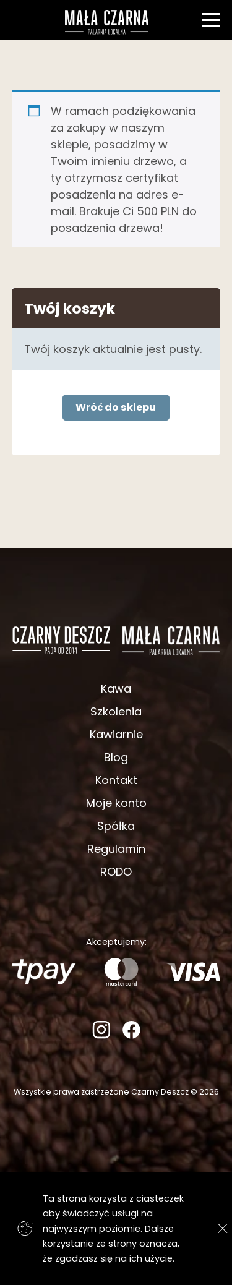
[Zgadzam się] (219, 1228)
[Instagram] (101, 1035)
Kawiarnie (116, 734)
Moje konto (116, 803)
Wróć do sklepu (115, 407)
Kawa (116, 688)
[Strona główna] (106, 22)
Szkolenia (116, 711)
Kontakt (116, 780)
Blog (116, 757)
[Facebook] (131, 1035)
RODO (116, 871)
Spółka (116, 826)
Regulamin (116, 848)
